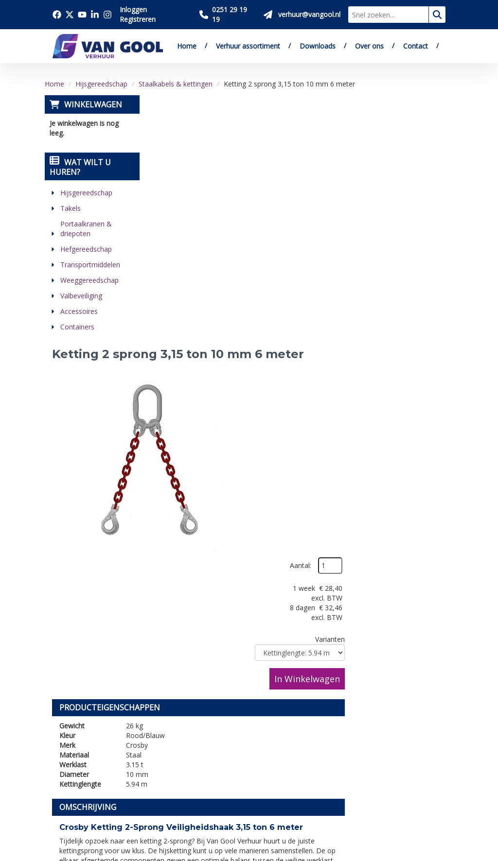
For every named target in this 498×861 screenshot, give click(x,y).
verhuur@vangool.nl (241, 492)
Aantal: (401, 125)
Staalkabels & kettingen (176, 83)
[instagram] (84, 801)
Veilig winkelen (259, 696)
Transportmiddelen (90, 264)
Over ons (369, 46)
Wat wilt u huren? (80, 167)
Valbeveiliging (81, 295)
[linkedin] (62, 801)
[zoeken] (437, 14)
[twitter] (84, 775)
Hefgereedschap (86, 249)
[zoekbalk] (388, 14)
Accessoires (79, 311)
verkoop (425, 458)
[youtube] (105, 775)
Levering (248, 685)
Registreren (138, 19)
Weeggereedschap (89, 280)
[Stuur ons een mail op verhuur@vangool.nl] (302, 14)
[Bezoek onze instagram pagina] (107, 14)
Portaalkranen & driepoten (86, 228)
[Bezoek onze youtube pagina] (82, 14)
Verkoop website (173, 707)
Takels (70, 208)
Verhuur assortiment (248, 46)
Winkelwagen (93, 104)
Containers (77, 326)
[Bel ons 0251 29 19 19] (227, 14)
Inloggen (133, 9)
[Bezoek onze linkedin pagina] (94, 14)
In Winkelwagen (408, 238)
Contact (415, 46)
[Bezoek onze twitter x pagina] (69, 14)
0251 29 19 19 (81, 727)
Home (186, 46)
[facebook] (62, 775)
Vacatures (160, 718)
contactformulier (332, 492)
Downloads (318, 46)
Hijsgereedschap (101, 83)
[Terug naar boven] (249, 600)
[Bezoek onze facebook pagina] (57, 14)
